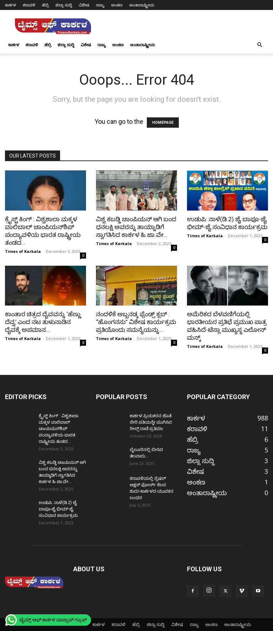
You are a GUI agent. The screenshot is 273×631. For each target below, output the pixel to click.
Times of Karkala (23, 251)
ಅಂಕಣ (117, 4)
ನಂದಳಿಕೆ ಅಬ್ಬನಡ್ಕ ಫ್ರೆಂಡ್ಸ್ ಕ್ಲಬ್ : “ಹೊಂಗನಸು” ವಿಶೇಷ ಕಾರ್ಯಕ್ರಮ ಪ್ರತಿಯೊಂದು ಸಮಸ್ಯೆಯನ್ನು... (136, 322)
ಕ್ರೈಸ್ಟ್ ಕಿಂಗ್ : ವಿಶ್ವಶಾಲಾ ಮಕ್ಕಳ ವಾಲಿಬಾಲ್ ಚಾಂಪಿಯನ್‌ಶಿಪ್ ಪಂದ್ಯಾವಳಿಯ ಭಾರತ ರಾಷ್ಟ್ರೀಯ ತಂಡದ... (58, 428)
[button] (259, 44)
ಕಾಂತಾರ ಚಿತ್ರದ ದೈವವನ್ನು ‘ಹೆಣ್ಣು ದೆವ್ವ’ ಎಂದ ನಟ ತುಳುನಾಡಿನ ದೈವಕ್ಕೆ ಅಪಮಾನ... (43, 322)
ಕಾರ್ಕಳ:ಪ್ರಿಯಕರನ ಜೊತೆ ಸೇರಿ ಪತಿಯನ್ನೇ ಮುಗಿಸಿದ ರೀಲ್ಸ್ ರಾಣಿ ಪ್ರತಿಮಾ (151, 422)
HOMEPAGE (162, 122)
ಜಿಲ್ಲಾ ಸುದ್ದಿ (63, 4)
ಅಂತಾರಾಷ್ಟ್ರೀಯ (141, 4)
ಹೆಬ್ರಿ (45, 4)
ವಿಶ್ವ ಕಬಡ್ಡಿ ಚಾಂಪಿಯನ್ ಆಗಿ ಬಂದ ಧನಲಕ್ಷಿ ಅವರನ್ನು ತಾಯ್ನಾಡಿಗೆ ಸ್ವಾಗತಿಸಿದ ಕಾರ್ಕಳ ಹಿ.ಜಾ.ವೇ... (136, 227)
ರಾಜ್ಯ (100, 4)
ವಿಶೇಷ (84, 4)
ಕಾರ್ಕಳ (10, 4)
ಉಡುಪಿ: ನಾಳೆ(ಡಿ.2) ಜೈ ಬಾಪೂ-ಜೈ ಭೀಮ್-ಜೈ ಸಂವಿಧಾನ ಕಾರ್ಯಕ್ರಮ (58, 509)
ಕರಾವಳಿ (29, 4)
